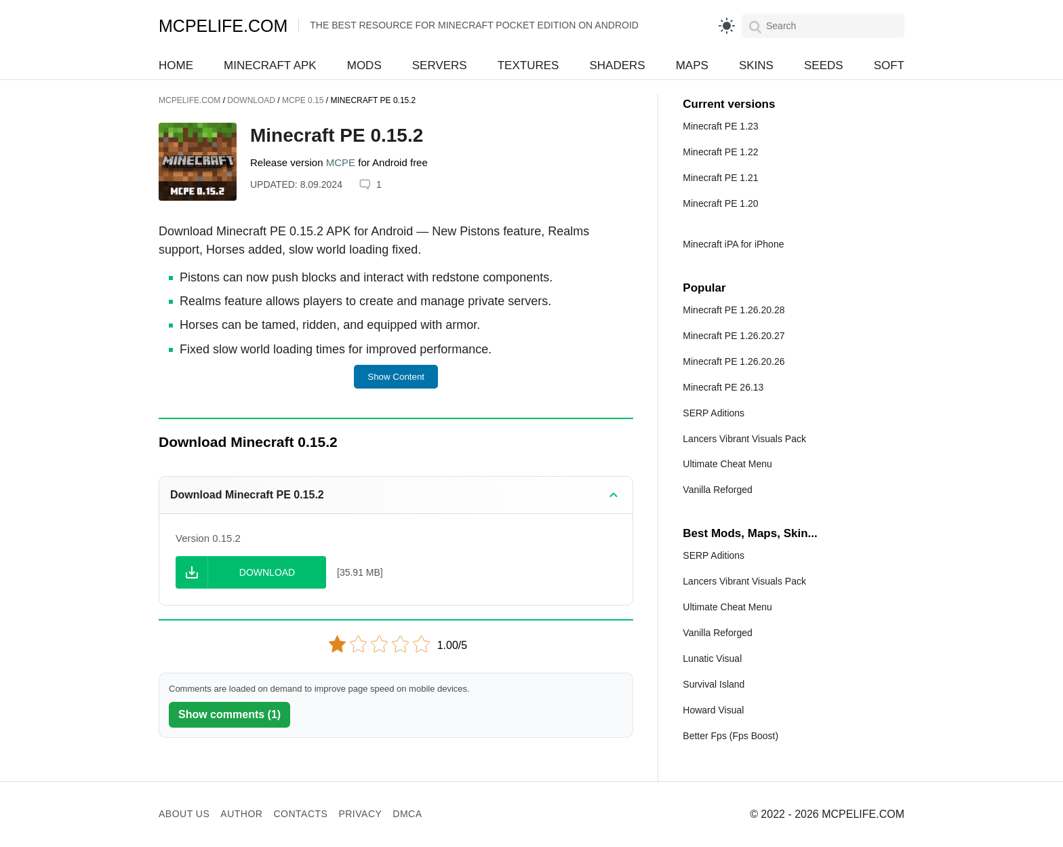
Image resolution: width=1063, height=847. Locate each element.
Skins (756, 65)
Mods (364, 65)
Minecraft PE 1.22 (720, 151)
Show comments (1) (229, 714)
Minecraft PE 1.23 (720, 126)
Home (176, 65)
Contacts (300, 813)
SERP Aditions (713, 413)
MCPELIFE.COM (223, 25)
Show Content (395, 377)
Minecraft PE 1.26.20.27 (733, 335)
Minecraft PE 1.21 (720, 177)
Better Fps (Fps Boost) (730, 735)
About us (184, 813)
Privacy (360, 813)
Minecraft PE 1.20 (720, 203)
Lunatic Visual (712, 658)
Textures (528, 65)
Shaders (617, 65)
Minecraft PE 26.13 (723, 387)
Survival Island (713, 684)
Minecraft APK (270, 65)
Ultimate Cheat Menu (727, 463)
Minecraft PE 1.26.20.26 (733, 361)
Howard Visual (713, 710)
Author (241, 813)
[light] (727, 26)
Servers (439, 65)
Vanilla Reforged (717, 489)
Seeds (823, 65)
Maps (692, 65)
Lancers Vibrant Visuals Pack (744, 438)
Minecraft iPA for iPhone (733, 244)
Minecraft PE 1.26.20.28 (733, 309)
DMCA (407, 813)
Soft (889, 65)
